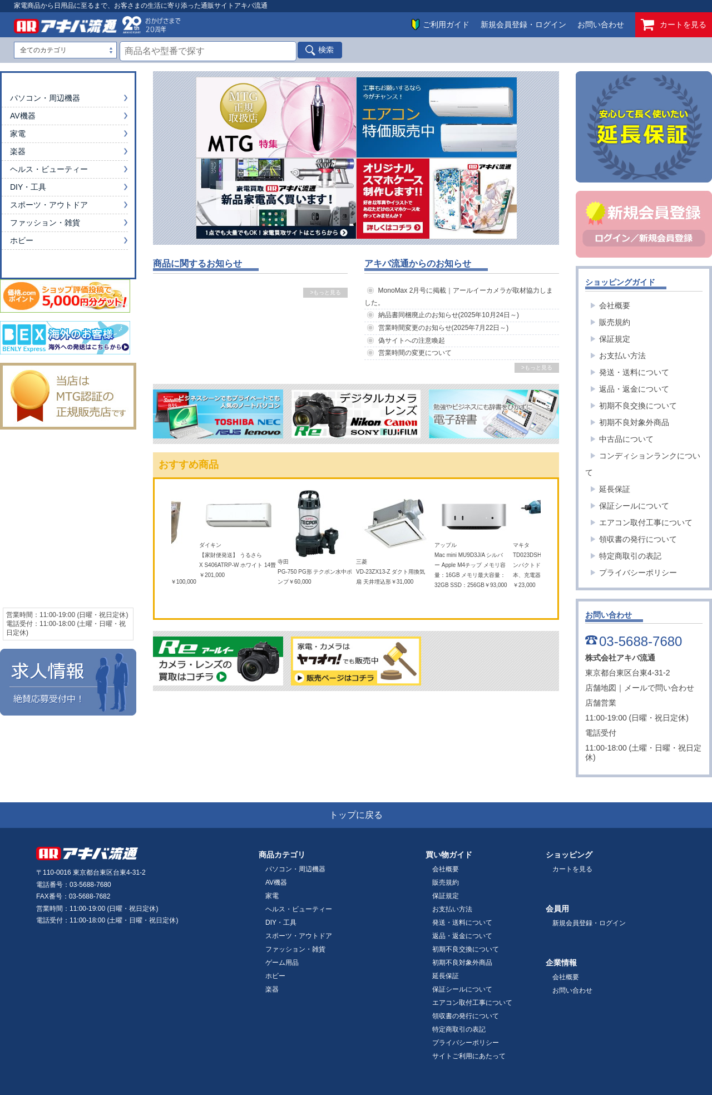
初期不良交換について (638, 405)
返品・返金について (634, 388)
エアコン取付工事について (646, 522)
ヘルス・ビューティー (49, 169)
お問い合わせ (600, 24)
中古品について (626, 439)
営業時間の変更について (415, 353)
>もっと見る (325, 292)
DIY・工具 (28, 186)
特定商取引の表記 (630, 555)
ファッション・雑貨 (45, 222)
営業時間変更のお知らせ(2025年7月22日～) (443, 328)
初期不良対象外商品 (634, 422)
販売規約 (614, 322)
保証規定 (614, 338)
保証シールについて (634, 505)
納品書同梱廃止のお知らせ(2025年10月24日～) (448, 315)
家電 (18, 133)
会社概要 (614, 305)
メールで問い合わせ (659, 687)
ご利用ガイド (446, 24)
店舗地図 (600, 687)
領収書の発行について (638, 539)
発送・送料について (634, 372)
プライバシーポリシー (638, 572)
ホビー (21, 240)
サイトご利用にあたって (469, 1056)
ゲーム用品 (282, 962)
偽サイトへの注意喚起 (411, 340)
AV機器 (23, 115)
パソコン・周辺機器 (45, 97)
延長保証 (614, 489)
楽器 (18, 151)
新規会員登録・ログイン (523, 24)
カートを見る (673, 25)
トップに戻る (356, 815)
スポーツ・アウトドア (49, 204)
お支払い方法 (622, 355)
